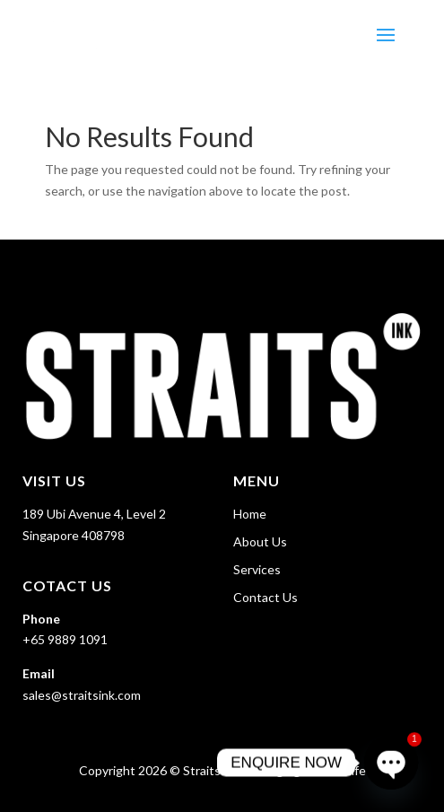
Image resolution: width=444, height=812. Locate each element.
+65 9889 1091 (65, 639)
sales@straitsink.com (81, 695)
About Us (260, 541)
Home (249, 513)
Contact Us (265, 597)
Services (257, 569)
